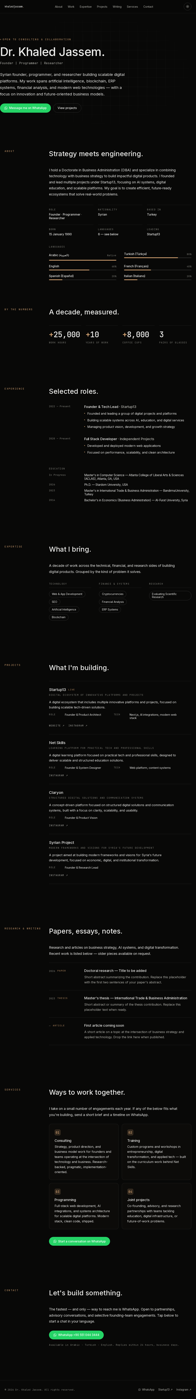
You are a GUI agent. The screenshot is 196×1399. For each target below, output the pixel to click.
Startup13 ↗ (165, 1389)
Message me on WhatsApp (25, 108)
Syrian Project (61, 842)
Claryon (56, 792)
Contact (148, 6)
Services (132, 6)
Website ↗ (57, 725)
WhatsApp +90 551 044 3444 (76, 1335)
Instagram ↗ (78, 725)
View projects (67, 108)
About (58, 6)
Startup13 (57, 689)
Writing (117, 6)
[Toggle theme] (187, 6)
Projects (102, 6)
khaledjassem (14, 6)
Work (71, 6)
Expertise (86, 6)
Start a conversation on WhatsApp (79, 1241)
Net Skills (57, 742)
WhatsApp (146, 1389)
